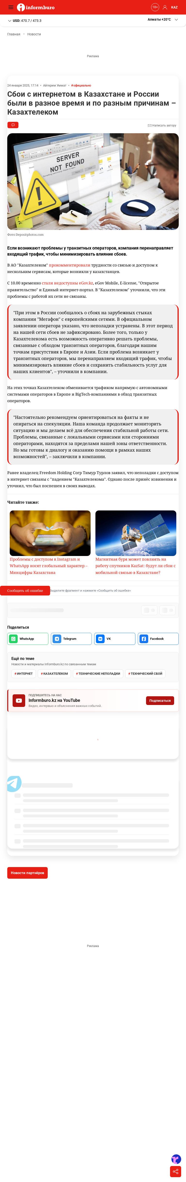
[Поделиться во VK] (114, 639)
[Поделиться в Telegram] (71, 639)
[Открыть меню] (12, 7)
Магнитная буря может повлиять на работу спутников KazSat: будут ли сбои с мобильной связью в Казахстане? (135, 565)
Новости (34, 34)
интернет (25, 673)
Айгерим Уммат (54, 85)
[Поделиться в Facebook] (158, 639)
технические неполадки (99, 673)
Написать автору (162, 125)
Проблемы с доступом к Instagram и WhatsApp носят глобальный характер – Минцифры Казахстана (48, 565)
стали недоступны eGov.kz (67, 283)
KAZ (174, 7)
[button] (164, 7)
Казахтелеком (55, 673)
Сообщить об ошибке (25, 590)
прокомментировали (69, 265)
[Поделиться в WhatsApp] (27, 639)
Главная (13, 34)
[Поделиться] (175, 1171)
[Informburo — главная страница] (37, 7)
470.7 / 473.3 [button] (24, 20)
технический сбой (146, 673)
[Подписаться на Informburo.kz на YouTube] (93, 700)
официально (82, 85)
